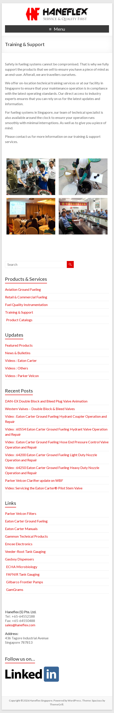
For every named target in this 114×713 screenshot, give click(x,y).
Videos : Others (16, 368)
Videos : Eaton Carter (21, 360)
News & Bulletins (17, 353)
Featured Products (19, 345)
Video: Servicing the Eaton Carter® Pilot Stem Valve (43, 488)
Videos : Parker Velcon (22, 376)
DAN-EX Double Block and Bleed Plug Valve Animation (46, 401)
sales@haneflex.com (20, 625)
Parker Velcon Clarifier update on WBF (34, 480)
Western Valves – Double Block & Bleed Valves (40, 409)
